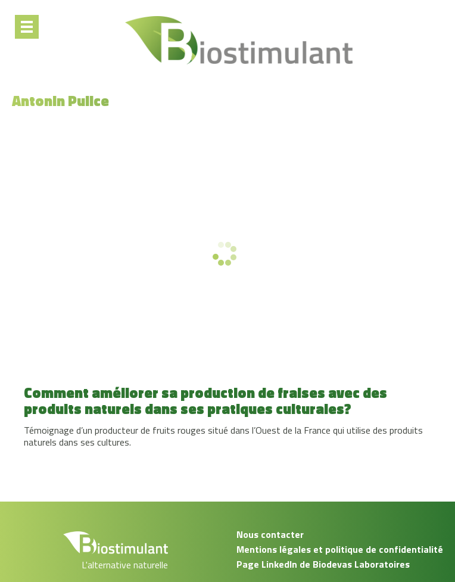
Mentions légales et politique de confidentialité (339, 549)
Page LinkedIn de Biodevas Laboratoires (323, 564)
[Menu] (27, 27)
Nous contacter (270, 534)
